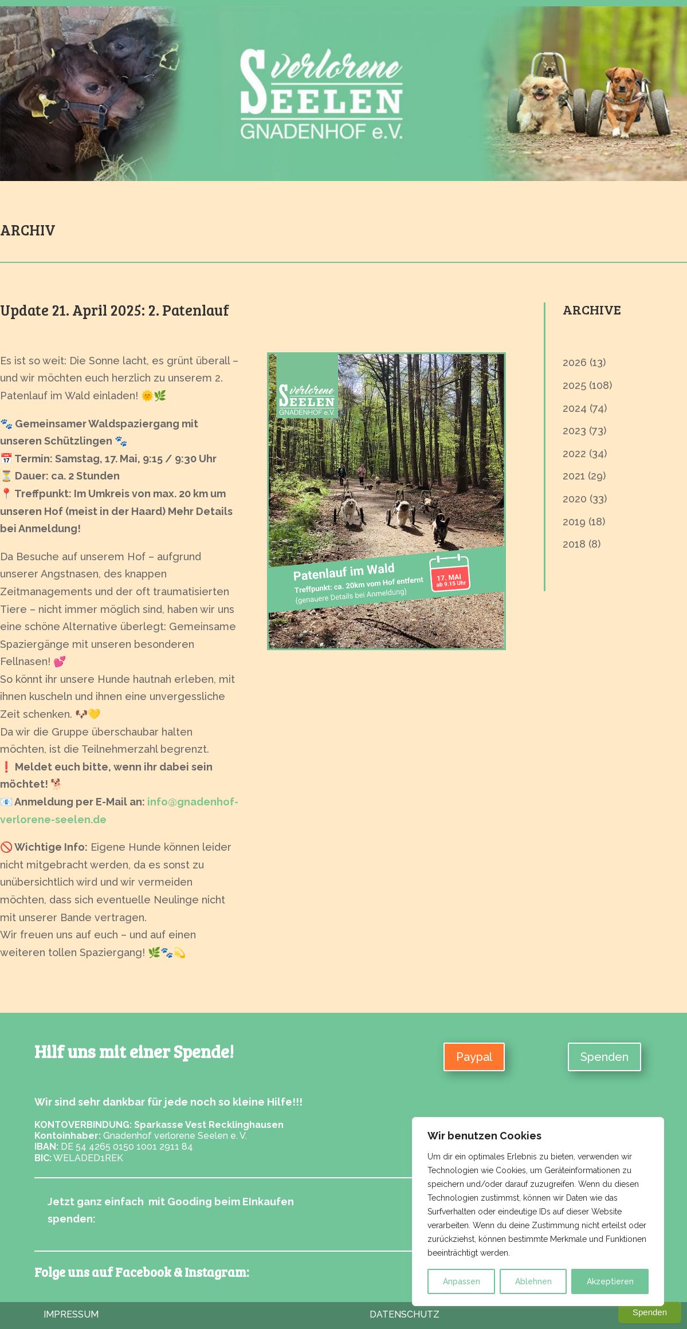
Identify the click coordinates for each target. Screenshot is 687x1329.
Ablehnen (533, 1281)
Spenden (604, 1057)
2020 (575, 499)
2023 (574, 430)
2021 (574, 476)
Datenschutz (404, 1314)
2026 (575, 362)
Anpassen (461, 1281)
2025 (574, 385)
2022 (574, 453)
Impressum (71, 1314)
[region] (538, 1211)
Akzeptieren (610, 1281)
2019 (574, 522)
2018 (574, 544)
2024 (575, 408)
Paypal (474, 1057)
